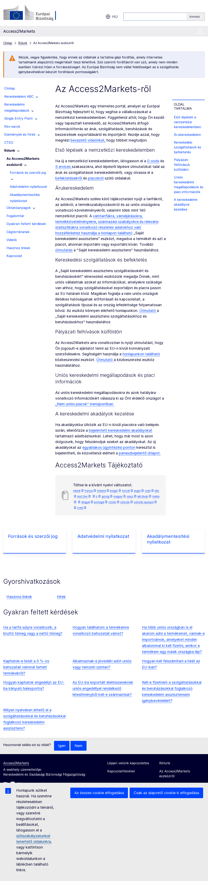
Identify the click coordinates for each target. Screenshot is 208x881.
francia (88, 490)
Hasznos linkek (19, 597)
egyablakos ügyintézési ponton (108, 447)
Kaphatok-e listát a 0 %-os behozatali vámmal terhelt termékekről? (26, 667)
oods (154, 161)
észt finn (82, 496)
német (76, 490)
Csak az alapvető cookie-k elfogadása (166, 793)
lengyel (85, 502)
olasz (130, 496)
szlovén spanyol (144, 502)
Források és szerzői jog (33, 536)
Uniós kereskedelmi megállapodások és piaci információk (188, 184)
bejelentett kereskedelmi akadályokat (120, 430)
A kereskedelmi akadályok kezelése (185, 204)
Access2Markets (16, 763)
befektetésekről (69, 178)
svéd (80, 507)
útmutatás (64, 250)
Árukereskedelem (187, 135)
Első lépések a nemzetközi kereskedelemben (187, 122)
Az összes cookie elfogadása (99, 793)
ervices (65, 166)
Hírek (61, 597)
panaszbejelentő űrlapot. (140, 453)
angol (137, 490)
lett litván (142, 496)
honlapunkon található (141, 354)
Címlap (7, 43)
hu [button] (112, 16)
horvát (126, 490)
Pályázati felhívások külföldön (182, 165)
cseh (148, 490)
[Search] (195, 17)
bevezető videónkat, (87, 140)
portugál (99, 502)
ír (97, 496)
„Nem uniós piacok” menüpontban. (84, 404)
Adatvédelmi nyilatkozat (103, 536)
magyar (117, 496)
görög (105, 496)
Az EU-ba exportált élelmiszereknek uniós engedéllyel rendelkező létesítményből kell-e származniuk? (103, 688)
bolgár (114, 490)
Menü (200, 31)
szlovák (125, 502)
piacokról (96, 178)
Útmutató (148, 310)
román (112, 502)
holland (101, 490)
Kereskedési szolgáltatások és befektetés (187, 147)
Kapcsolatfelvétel (121, 771)
